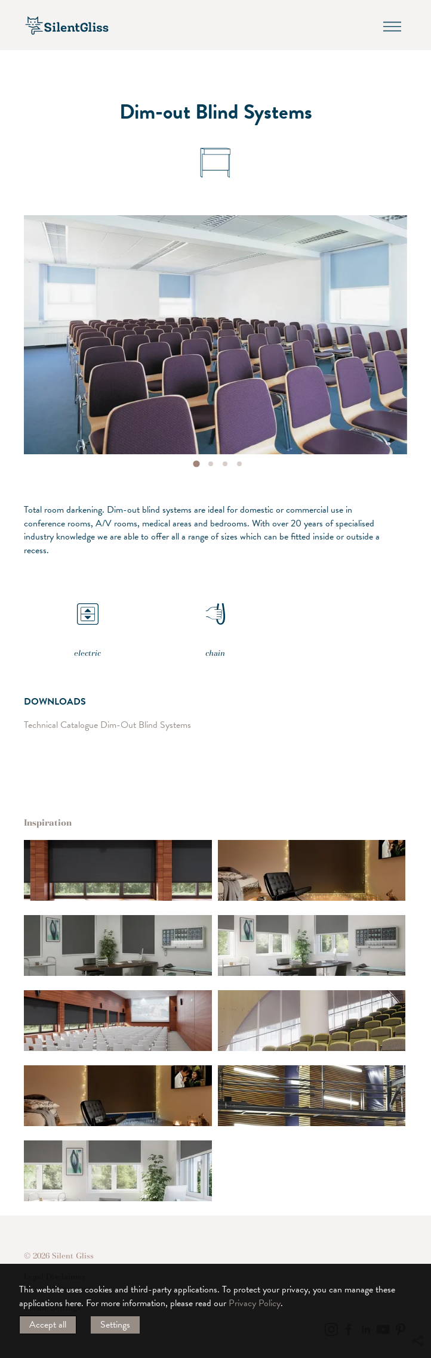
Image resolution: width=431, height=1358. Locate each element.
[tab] (196, 464)
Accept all (47, 1324)
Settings (115, 1324)
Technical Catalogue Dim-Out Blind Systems (107, 724)
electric (88, 621)
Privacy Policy (255, 1303)
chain (215, 621)
